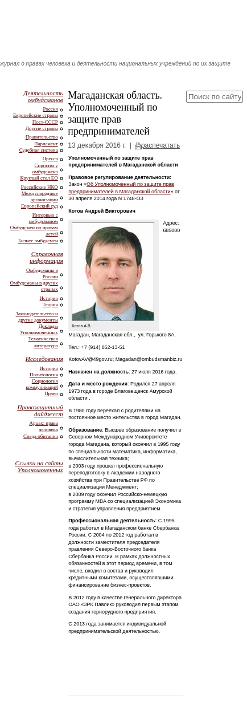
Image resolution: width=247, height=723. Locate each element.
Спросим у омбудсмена (45, 168)
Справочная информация (46, 257)
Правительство (42, 137)
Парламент (46, 144)
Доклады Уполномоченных (39, 329)
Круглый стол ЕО (38, 178)
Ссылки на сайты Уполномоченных (39, 466)
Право (51, 393)
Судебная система (38, 150)
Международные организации (40, 196)
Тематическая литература (43, 342)
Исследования (44, 358)
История (49, 298)
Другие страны (42, 128)
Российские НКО (39, 187)
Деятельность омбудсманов (43, 96)
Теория (50, 304)
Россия (50, 109)
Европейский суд (39, 206)
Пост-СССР (45, 122)
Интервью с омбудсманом (43, 218)
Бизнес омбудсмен (38, 240)
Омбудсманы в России (42, 273)
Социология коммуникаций (42, 384)
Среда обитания (40, 436)
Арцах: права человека (43, 426)
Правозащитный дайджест (40, 410)
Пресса (50, 158)
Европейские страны (35, 115)
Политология (44, 374)
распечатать (160, 145)
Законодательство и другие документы (37, 317)
